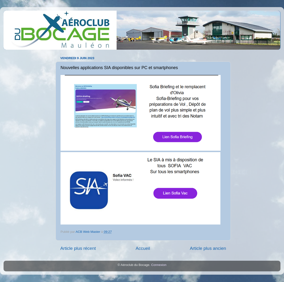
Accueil (142, 248)
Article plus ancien (208, 248)
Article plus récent (78, 248)
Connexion (158, 265)
